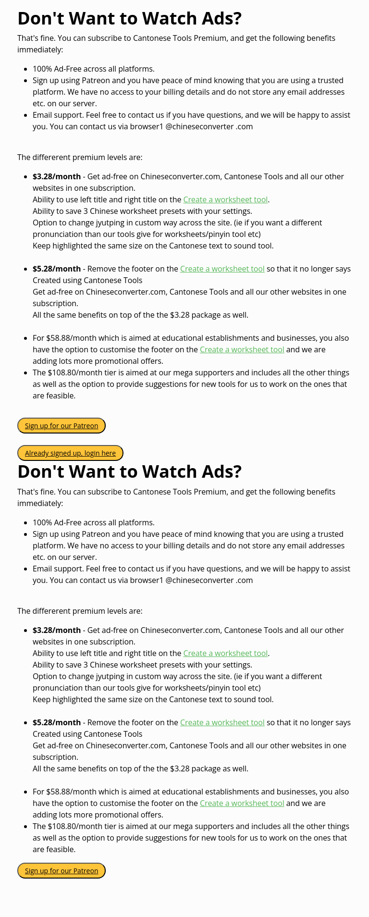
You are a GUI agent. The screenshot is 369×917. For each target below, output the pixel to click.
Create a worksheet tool (225, 199)
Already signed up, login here (70, 453)
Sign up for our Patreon (61, 425)
